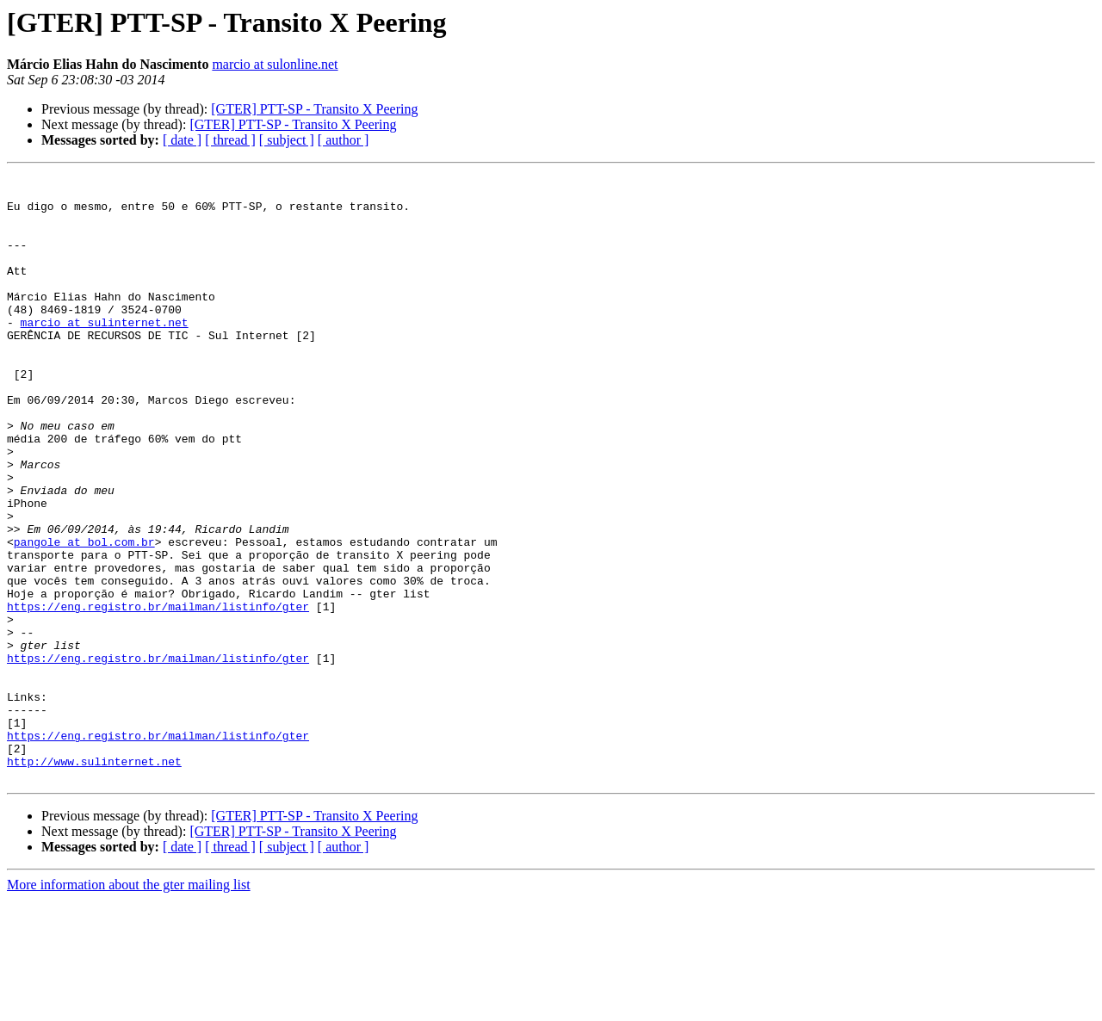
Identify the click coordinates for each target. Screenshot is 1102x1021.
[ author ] (343, 140)
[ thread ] (230, 140)
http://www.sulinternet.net (94, 880)
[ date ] (182, 140)
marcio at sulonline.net (274, 64)
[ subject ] (286, 140)
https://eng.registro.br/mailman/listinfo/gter (158, 694)
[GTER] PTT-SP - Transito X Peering (314, 109)
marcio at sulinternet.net (105, 353)
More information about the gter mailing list (129, 1006)
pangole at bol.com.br (84, 616)
